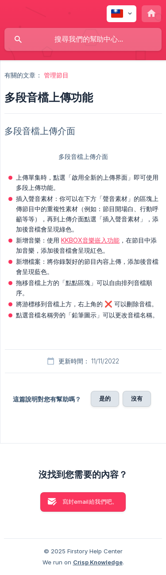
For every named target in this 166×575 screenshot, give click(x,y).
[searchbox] (83, 39)
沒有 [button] (137, 398)
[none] (121, 13)
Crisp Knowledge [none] (98, 562)
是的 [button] (105, 398)
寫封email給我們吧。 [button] (90, 501)
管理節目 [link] (56, 75)
